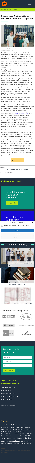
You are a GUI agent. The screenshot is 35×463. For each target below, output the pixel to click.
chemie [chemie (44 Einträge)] (7, 427)
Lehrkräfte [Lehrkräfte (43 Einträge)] (8, 433)
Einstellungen (17, 237)
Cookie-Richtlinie (10, 240)
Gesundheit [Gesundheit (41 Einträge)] (21, 429)
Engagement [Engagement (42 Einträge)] (27, 427)
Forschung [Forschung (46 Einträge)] (17, 429)
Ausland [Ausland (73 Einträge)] (18, 424)
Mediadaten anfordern (8, 393)
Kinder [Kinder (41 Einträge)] (24, 431)
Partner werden (6, 390)
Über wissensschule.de (8, 387)
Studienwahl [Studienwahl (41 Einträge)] (11, 441)
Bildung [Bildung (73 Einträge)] (27, 424)
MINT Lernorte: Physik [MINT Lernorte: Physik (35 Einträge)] (16, 435)
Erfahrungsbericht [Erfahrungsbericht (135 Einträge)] (7, 429)
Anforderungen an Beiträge (9, 396)
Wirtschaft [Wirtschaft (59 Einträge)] (28, 443)
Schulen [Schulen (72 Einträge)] (22, 438)
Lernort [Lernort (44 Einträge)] (12, 433)
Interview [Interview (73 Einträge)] (20, 431)
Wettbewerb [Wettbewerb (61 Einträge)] (22, 443)
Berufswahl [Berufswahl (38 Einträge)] (22, 424)
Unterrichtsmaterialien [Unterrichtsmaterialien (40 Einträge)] (14, 443)
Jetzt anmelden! (12, 203)
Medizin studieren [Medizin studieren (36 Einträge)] (22, 433)
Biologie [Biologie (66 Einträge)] (3, 427)
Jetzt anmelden (8, 370)
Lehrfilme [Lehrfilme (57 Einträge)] (3, 433)
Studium (30, 169)
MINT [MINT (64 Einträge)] (27, 433)
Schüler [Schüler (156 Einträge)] (28, 438)
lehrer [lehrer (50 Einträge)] (30, 431)
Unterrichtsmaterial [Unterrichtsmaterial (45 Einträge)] (5, 443)
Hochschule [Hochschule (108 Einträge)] (5, 431)
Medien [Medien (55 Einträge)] (16, 433)
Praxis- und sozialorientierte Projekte (19, 169)
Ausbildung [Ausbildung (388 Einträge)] (9, 424)
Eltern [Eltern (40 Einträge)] (19, 427)
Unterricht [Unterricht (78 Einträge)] (30, 441)
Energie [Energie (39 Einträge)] (22, 427)
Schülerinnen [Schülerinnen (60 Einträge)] (4, 441)
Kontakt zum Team (6, 399)
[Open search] (33, 4)
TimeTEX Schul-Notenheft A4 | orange (22, 303)
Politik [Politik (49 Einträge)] (14, 438)
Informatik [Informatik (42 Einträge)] (12, 431)
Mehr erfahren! (18, 160)
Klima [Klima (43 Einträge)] (27, 431)
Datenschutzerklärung (18, 240)
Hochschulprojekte (4, 169)
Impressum (26, 240)
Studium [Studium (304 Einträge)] (18, 441)
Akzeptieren (17, 230)
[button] (33, 222)
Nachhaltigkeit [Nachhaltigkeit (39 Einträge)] (9, 438)
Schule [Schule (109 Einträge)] (18, 438)
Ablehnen (17, 234)
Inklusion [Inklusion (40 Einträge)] (16, 431)
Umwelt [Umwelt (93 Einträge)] (24, 441)
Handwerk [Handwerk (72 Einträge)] (27, 429)
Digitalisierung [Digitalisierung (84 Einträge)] (14, 427)
